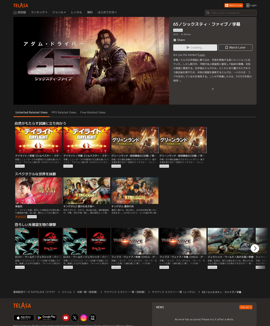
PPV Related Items (64, 112)
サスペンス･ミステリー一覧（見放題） (125, 292)
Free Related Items (93, 112)
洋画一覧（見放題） (88, 292)
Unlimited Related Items (31, 112)
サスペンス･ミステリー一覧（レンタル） (174, 292)
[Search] (231, 13)
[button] (233, 5)
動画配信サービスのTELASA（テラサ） (34, 292)
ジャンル (66, 292)
